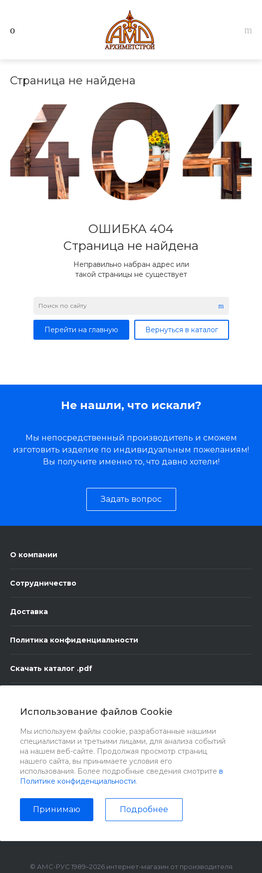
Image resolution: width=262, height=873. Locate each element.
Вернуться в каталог (181, 329)
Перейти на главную (81, 329)
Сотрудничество (43, 583)
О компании (33, 554)
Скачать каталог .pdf (51, 668)
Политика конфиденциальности (74, 640)
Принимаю (56, 809)
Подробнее (144, 809)
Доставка (29, 611)
